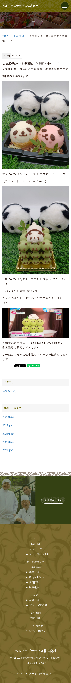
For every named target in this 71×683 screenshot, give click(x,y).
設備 (35, 595)
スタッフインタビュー (42, 554)
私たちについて (36, 562)
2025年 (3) (8, 417)
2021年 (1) (8, 450)
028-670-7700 (39, 663)
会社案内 (35, 613)
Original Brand (37, 577)
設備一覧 (34, 600)
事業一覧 (34, 572)
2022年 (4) (8, 442)
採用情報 (35, 618)
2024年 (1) (8, 425)
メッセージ (35, 549)
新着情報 (19, 36)
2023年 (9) (8, 433)
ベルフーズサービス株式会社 (35, 651)
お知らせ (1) (9, 391)
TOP (5, 36)
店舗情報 (34, 582)
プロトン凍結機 (38, 605)
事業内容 (35, 567)
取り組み (34, 587)
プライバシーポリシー (35, 630)
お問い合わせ (35, 625)
